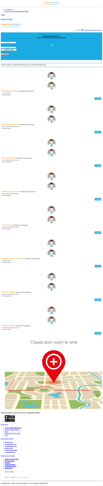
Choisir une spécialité (8, 456)
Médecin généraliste (12, 459)
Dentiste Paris (9, 442)
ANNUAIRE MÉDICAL (13, 428)
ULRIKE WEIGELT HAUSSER (13, 258)
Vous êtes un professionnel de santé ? (17, 11)
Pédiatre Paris (9, 448)
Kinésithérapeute (11, 466)
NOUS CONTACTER (12, 430)
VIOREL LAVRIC (8, 326)
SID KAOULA (7, 225)
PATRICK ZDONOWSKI (11, 191)
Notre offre (4, 424)
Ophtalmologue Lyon (11, 446)
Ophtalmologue (10, 464)
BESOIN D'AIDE (7, 19)
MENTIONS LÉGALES (13, 433)
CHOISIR (98, 98)
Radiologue (9, 468)
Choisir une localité (7, 439)
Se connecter (9, 9)
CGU (6, 435)
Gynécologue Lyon (10, 452)
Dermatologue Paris (10, 444)
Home (3, 15)
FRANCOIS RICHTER (10, 124)
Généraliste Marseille (11, 450)
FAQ (6, 431)
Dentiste (7, 463)
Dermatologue (10, 461)
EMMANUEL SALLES (10, 91)
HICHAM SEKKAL (9, 158)
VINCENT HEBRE (8, 292)
